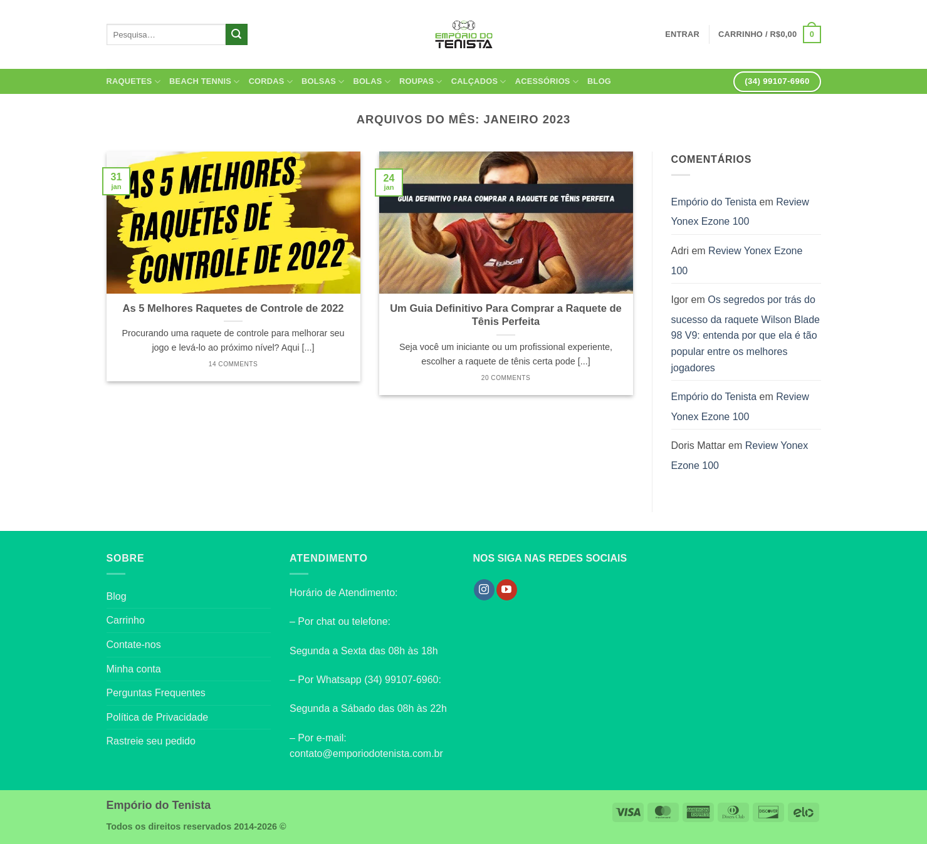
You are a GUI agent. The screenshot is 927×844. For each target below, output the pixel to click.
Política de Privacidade (158, 717)
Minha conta (134, 669)
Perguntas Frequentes (156, 692)
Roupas (421, 82)
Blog (599, 81)
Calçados (478, 82)
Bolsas (322, 82)
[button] (769, 34)
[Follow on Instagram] (484, 589)
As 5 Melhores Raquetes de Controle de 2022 (232, 308)
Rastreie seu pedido (151, 741)
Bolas (371, 82)
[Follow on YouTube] (506, 589)
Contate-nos (134, 644)
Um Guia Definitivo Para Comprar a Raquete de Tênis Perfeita (506, 315)
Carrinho (126, 620)
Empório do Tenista (714, 202)
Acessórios (547, 82)
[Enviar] (236, 34)
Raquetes (134, 82)
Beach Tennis (204, 82)
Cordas (271, 82)
